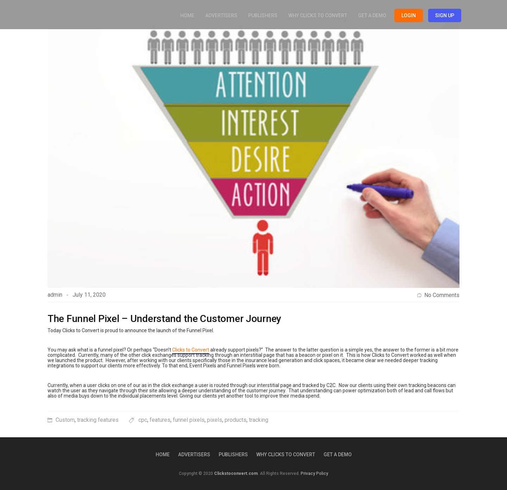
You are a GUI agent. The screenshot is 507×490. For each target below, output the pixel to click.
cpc (142, 420)
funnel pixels (189, 420)
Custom (65, 420)
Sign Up (444, 15)
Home (187, 15)
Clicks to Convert (190, 350)
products (235, 420)
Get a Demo (372, 15)
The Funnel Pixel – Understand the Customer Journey (164, 318)
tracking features (98, 420)
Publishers (262, 15)
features (160, 420)
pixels (214, 420)
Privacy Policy (314, 473)
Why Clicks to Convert (317, 15)
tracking (258, 420)
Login (408, 15)
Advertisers (221, 15)
